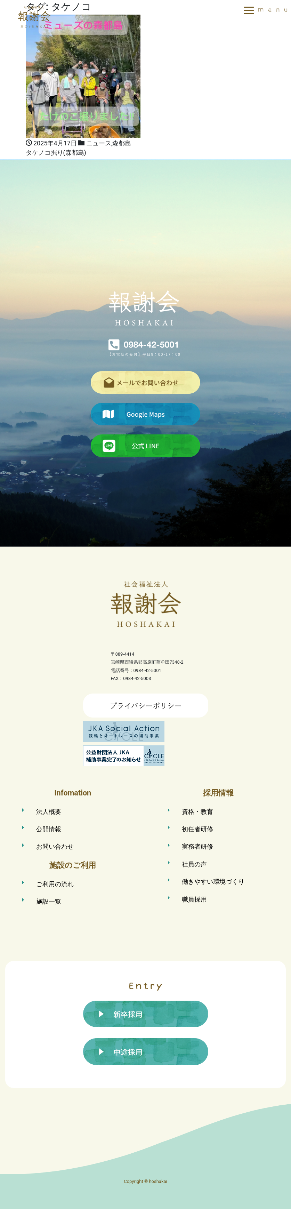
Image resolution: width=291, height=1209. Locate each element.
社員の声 (194, 864)
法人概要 (48, 811)
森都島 (121, 143)
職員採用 (194, 899)
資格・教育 (197, 811)
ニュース (98, 143)
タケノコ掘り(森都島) (56, 152)
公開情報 (48, 829)
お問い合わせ (55, 846)
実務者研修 (197, 846)
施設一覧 (48, 901)
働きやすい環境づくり (213, 881)
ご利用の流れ (55, 884)
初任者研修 (197, 829)
